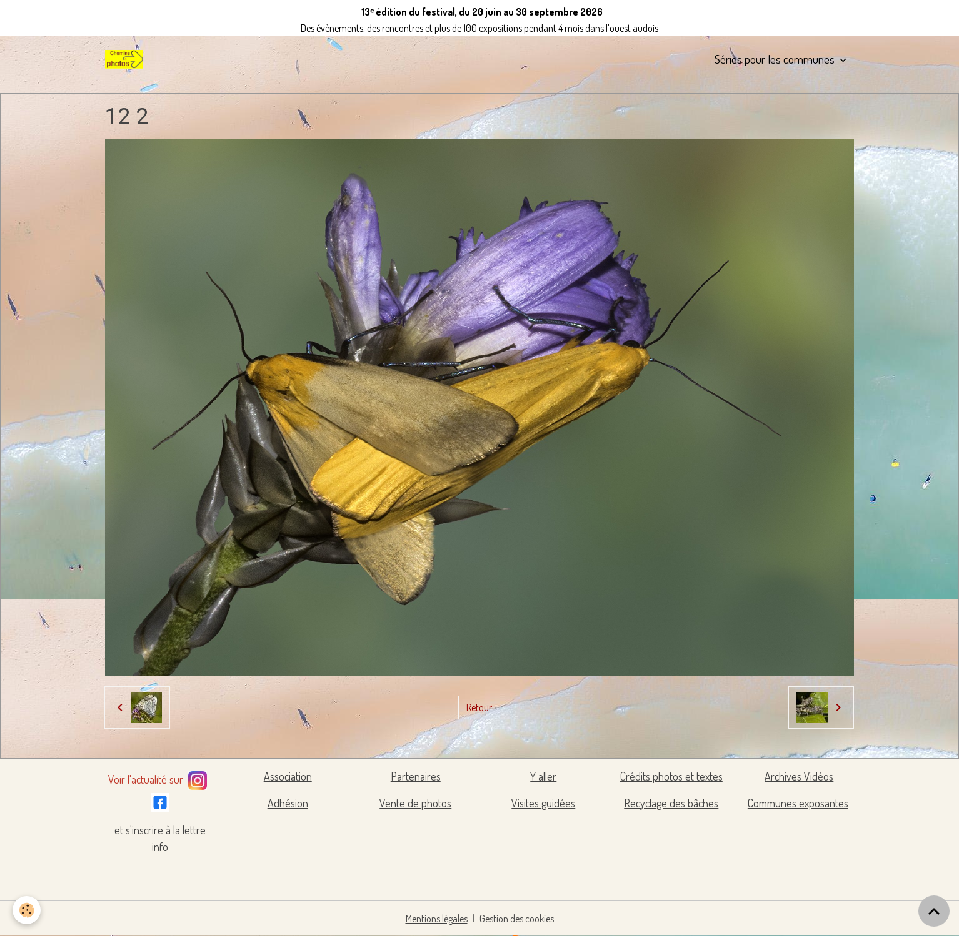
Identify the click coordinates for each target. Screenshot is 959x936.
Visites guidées (543, 803)
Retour (479, 707)
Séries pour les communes (776, 59)
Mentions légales (437, 918)
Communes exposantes (798, 803)
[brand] (126, 59)
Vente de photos (415, 803)
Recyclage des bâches (671, 803)
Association (288, 776)
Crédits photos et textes (671, 776)
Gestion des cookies (517, 918)
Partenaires (416, 776)
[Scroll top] (934, 911)
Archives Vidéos (799, 776)
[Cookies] (27, 910)
